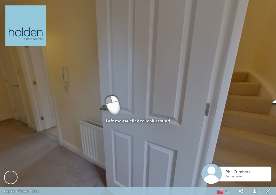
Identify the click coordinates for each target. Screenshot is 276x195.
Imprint (9, 191)
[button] (241, 191)
